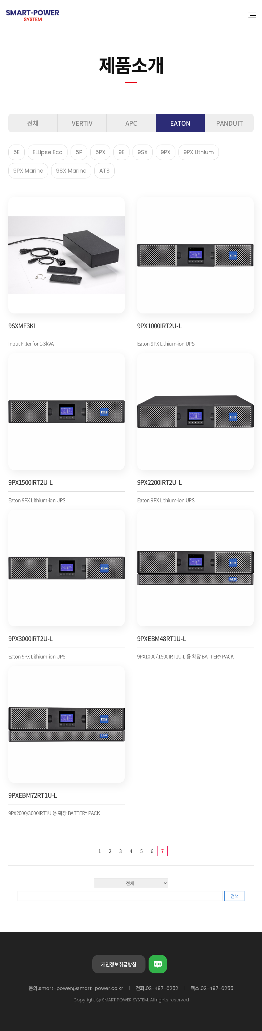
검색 (235, 896)
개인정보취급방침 (119, 964)
